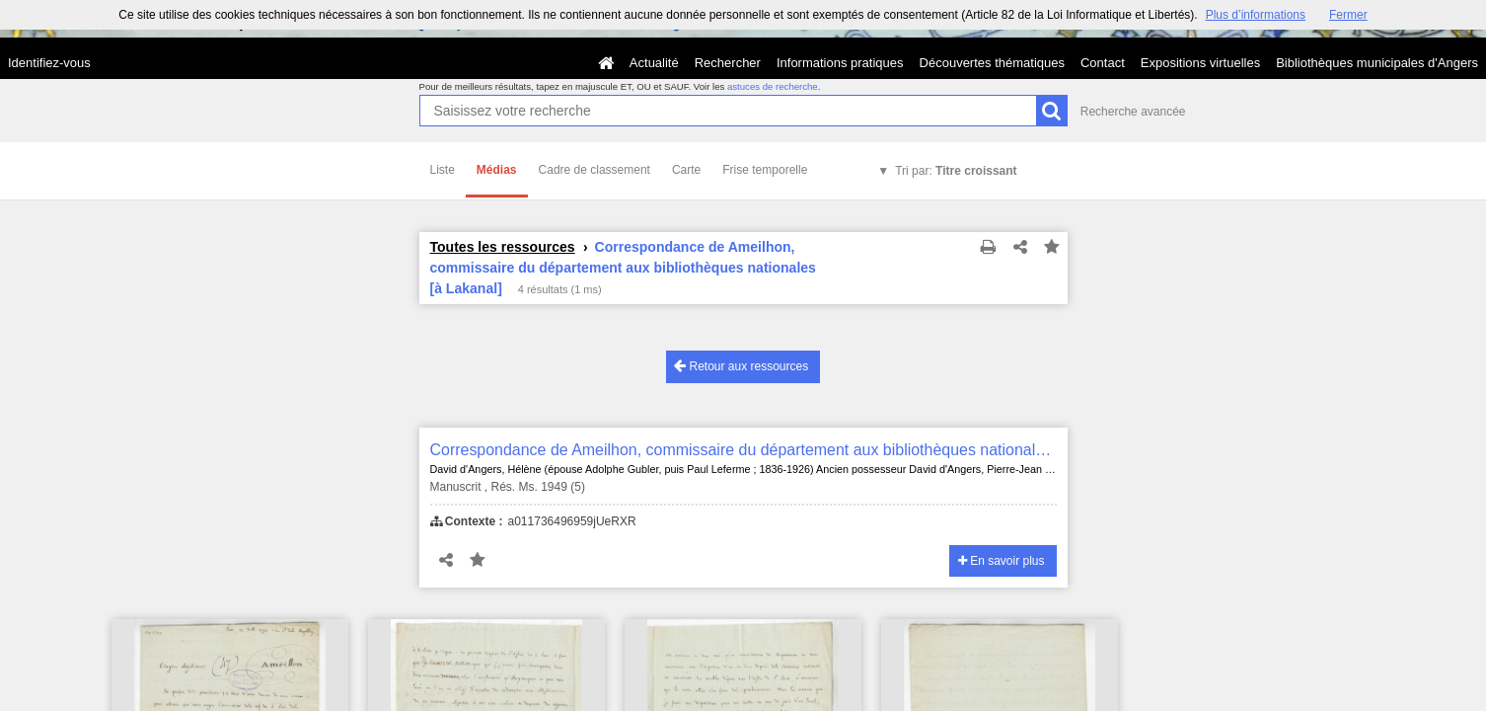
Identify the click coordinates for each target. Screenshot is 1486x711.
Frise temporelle (764, 170)
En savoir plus (1001, 561)
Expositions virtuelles (1200, 62)
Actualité (654, 62)
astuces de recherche (772, 86)
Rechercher (728, 62)
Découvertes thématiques (992, 62)
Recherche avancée (1133, 111)
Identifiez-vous (49, 62)
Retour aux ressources (741, 365)
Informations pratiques (840, 62)
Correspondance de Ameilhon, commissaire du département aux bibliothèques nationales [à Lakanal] (743, 449)
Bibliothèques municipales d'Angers (1377, 62)
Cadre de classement (594, 170)
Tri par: (955, 171)
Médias (497, 170)
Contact (1102, 62)
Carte (686, 170)
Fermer (1348, 15)
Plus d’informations (1255, 15)
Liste (442, 170)
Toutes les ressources (502, 247)
